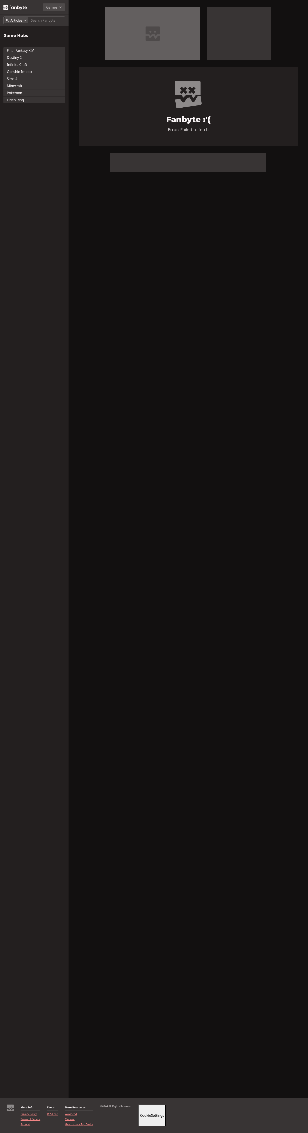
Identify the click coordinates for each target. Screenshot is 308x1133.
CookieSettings (152, 1115)
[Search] (47, 20)
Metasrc (70, 1119)
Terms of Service (30, 1119)
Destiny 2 (14, 57)
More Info (27, 1107)
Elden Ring (15, 100)
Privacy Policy (29, 1114)
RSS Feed (52, 1114)
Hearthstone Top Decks (79, 1124)
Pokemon (14, 92)
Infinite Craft (17, 64)
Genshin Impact (19, 71)
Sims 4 (12, 78)
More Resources (75, 1107)
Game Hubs (15, 35)
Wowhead (71, 1114)
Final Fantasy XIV (20, 50)
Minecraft (14, 85)
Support (25, 1124)
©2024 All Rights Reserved (116, 1106)
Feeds (51, 1107)
